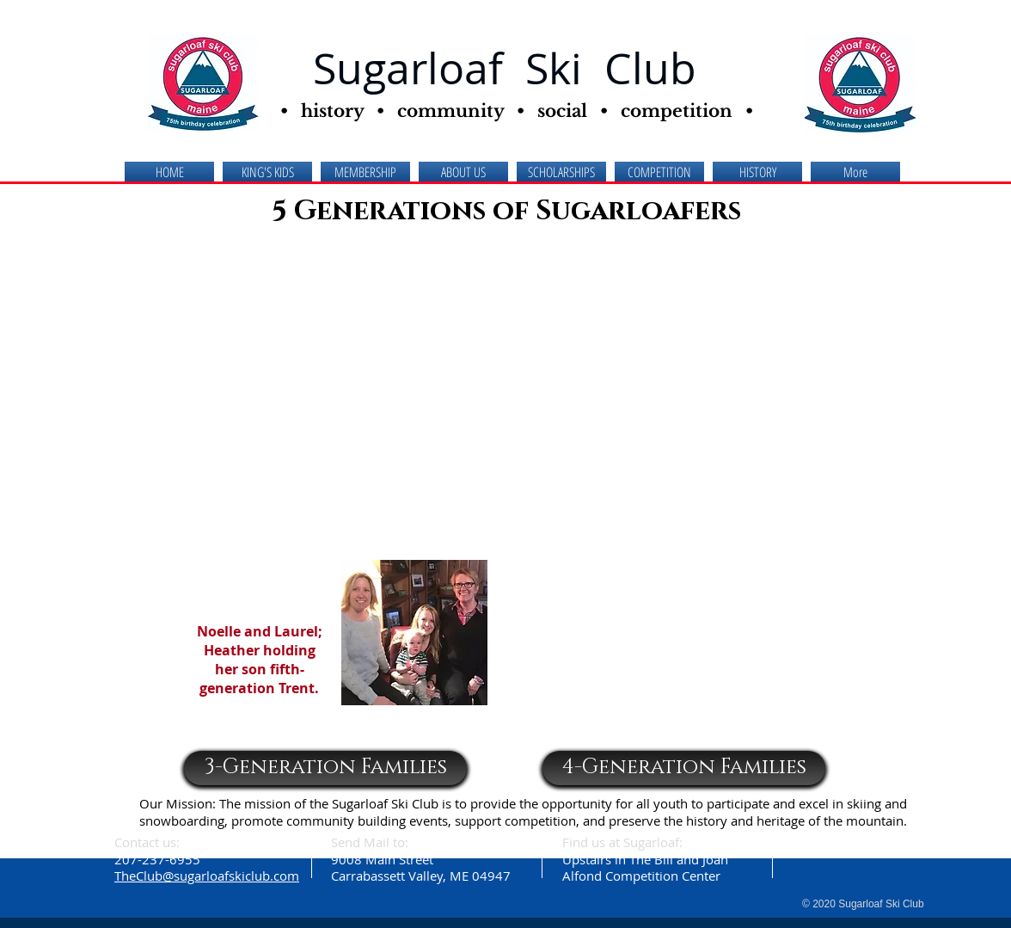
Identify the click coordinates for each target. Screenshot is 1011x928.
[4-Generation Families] (683, 768)
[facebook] (825, 845)
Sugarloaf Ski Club (504, 68)
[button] (463, 172)
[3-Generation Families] (325, 768)
